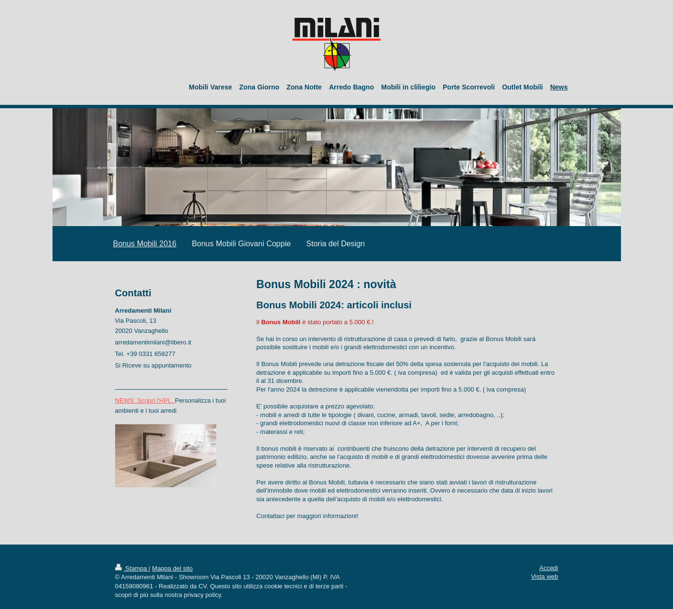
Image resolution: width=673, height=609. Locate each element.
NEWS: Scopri (135, 400)
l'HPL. (165, 400)
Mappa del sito (172, 568)
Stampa (132, 568)
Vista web (544, 576)
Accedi (548, 567)
